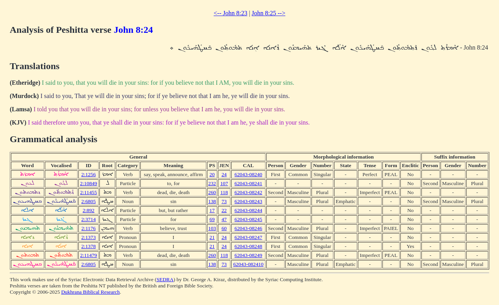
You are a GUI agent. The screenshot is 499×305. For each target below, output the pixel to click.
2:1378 (88, 246)
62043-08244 (248, 210)
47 (223, 219)
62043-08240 (248, 174)
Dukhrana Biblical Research (90, 292)
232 (212, 183)
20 (211, 174)
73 (223, 201)
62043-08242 (248, 192)
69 (211, 219)
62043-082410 (248, 264)
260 (212, 192)
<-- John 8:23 (230, 13)
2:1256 (88, 174)
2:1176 (88, 228)
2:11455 (88, 192)
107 (224, 183)
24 (223, 174)
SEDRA (164, 279)
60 (223, 228)
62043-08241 (248, 183)
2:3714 (88, 219)
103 (212, 228)
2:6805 (88, 201)
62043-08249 (248, 255)
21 (211, 237)
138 (212, 201)
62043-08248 (248, 246)
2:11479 (88, 255)
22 (223, 210)
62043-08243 (248, 201)
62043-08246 (248, 228)
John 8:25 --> (268, 13)
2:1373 (88, 237)
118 (224, 192)
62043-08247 (248, 237)
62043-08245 (248, 219)
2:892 (88, 210)
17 (211, 210)
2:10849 (88, 183)
